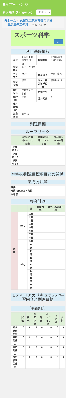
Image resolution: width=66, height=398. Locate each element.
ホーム (10, 20)
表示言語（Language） (18, 12)
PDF (58, 42)
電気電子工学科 (18, 24)
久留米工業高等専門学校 (36, 20)
